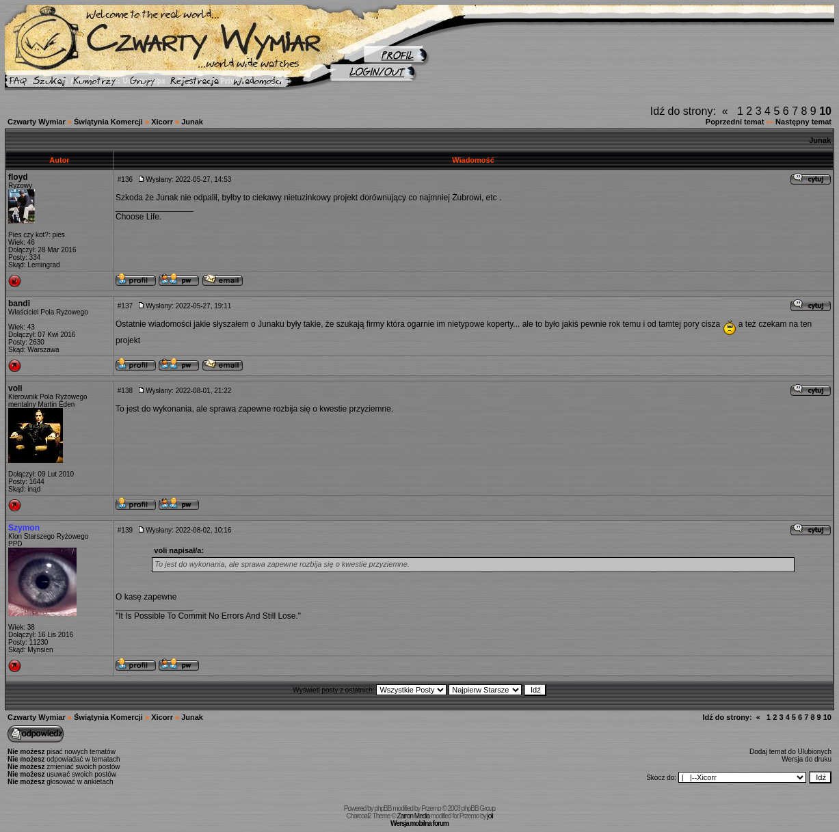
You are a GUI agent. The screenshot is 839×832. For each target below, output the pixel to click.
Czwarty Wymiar (37, 122)
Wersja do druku (806, 759)
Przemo (430, 808)
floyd (18, 177)
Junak (192, 122)
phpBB (382, 808)
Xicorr (162, 122)
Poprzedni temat (735, 122)
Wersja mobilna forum (419, 823)
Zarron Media (413, 816)
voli (15, 388)
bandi (19, 303)
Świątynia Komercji (108, 122)
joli (489, 816)
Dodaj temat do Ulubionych (790, 751)
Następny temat (803, 122)
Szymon (24, 528)
